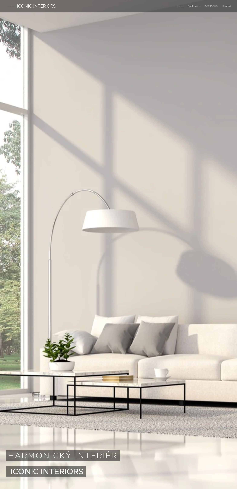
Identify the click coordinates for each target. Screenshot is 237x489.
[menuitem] (180, 6)
